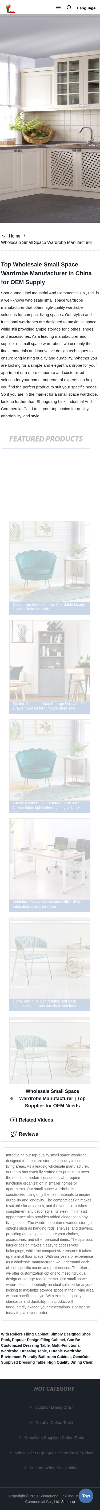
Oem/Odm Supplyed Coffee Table (54, 1437)
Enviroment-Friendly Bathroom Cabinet (36, 1357)
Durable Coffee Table (54, 1422)
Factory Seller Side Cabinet (54, 1468)
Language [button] (86, 8)
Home (15, 236)
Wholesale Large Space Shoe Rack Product (54, 1452)
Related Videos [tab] (31, 1120)
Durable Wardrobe (65, 1351)
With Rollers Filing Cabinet (25, 1334)
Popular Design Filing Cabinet (38, 1340)
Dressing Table (33, 1351)
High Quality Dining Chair (70, 1362)
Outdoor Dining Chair (54, 1407)
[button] (58, 8)
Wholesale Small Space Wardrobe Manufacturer (46, 242)
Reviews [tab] (24, 1134)
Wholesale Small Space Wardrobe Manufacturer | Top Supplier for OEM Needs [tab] (48, 1098)
